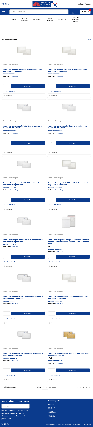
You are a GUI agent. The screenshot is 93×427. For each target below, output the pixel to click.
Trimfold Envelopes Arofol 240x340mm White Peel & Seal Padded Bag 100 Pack (23, 241)
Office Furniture (50, 19)
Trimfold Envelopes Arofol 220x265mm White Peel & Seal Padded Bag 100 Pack (23, 184)
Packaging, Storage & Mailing (76, 19)
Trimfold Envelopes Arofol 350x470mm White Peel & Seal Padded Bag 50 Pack (23, 354)
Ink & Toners (62, 19)
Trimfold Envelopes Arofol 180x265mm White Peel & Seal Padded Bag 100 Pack (67, 127)
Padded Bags (14, 76)
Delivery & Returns (51, 408)
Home (3, 12)
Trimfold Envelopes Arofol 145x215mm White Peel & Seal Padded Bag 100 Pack (22, 127)
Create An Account (84, 4)
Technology (37, 19)
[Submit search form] (66, 12)
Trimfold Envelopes (10, 64)
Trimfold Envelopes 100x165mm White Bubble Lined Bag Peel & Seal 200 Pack (22, 70)
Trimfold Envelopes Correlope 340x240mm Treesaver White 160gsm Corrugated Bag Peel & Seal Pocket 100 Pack (69, 241)
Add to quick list (9, 91)
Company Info (54, 401)
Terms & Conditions (51, 416)
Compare (7, 96)
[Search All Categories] (38, 11)
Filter (90, 39)
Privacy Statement (52, 412)
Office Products (24, 19)
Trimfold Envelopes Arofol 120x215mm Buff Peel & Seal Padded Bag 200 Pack (68, 354)
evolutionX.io (87, 424)
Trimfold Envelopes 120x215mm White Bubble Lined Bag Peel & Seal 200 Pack (67, 70)
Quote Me (27, 86)
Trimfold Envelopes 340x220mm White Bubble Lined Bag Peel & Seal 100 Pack (68, 184)
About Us (51, 405)
